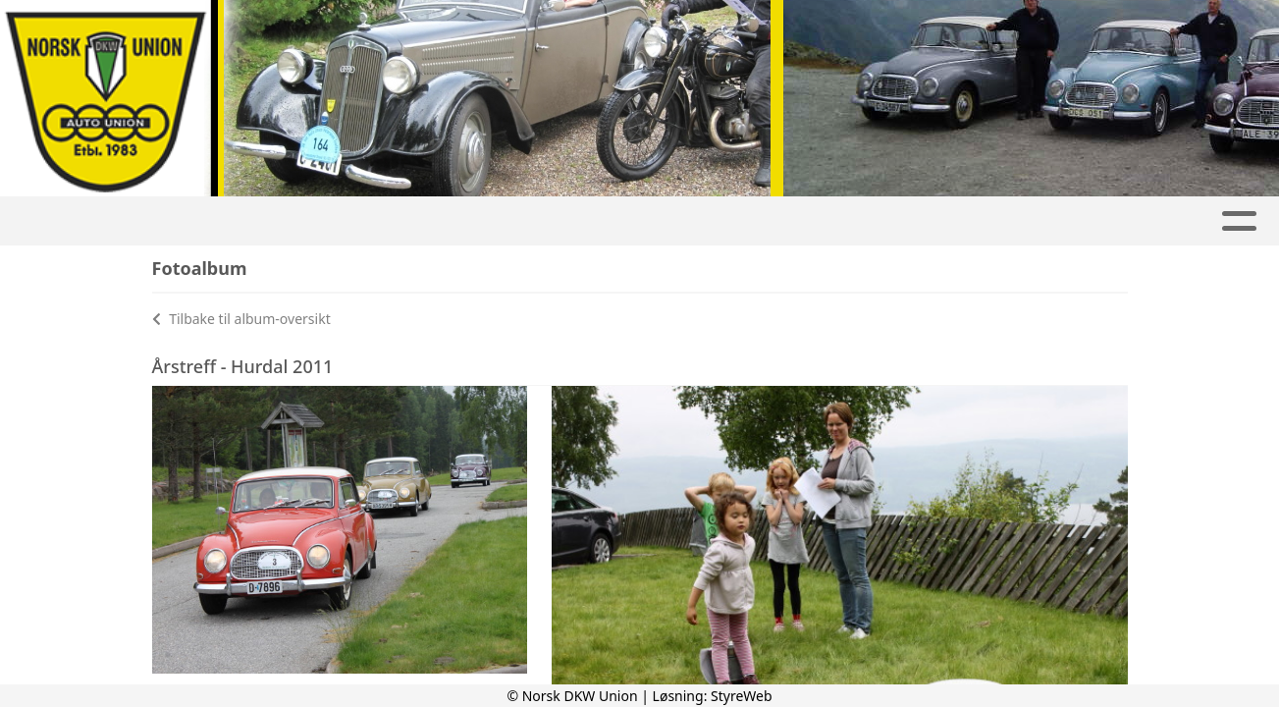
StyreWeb (742, 695)
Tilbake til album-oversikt (241, 318)
